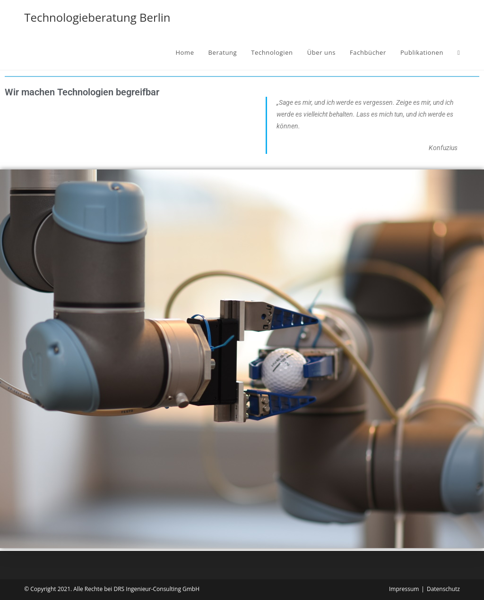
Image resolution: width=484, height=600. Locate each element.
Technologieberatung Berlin (97, 17)
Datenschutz (443, 589)
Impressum (404, 589)
